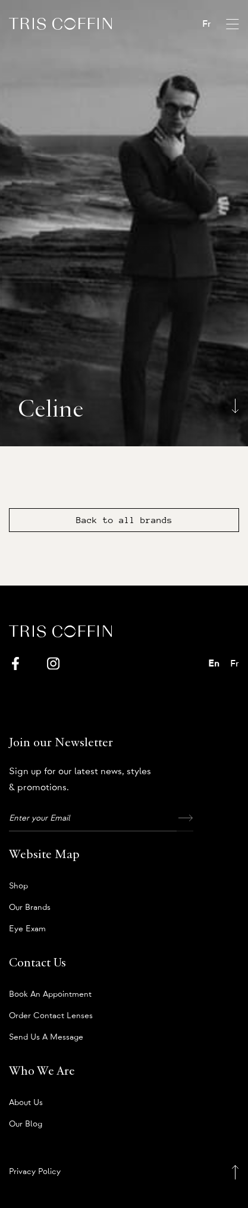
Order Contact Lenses (51, 1016)
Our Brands (30, 907)
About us (26, 1103)
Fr (206, 24)
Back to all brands (124, 520)
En (213, 663)
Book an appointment (50, 994)
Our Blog (25, 1124)
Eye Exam (27, 929)
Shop (18, 886)
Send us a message (46, 1037)
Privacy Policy (35, 1172)
